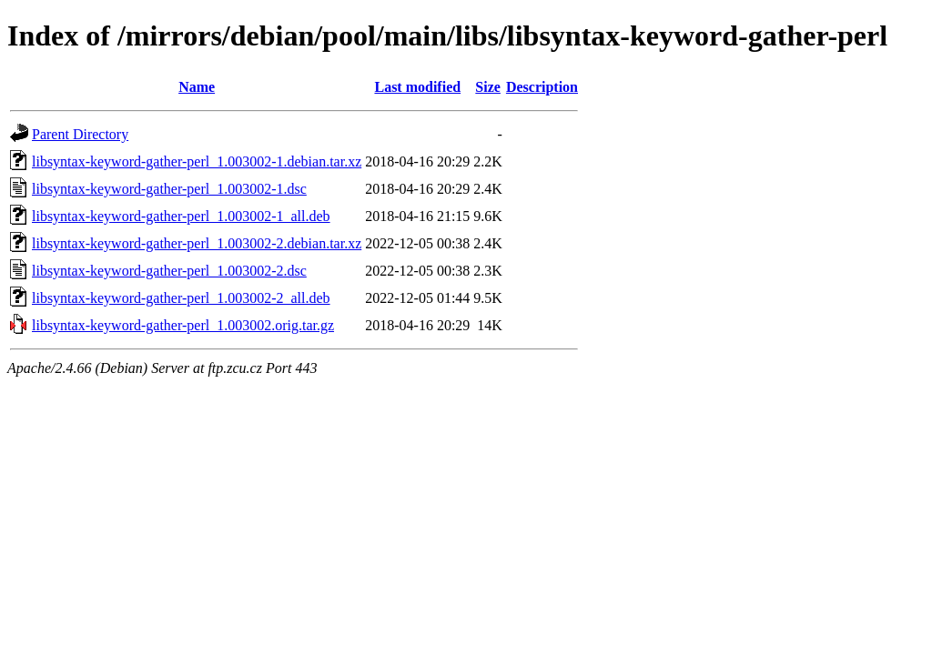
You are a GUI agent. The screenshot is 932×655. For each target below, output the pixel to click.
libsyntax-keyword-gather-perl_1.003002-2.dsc (169, 270)
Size (488, 87)
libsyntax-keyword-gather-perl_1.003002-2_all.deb (181, 298)
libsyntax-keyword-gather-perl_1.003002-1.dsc (169, 188)
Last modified (417, 87)
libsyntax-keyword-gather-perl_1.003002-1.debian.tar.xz (196, 161)
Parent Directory (80, 134)
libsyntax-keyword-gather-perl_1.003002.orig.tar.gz (183, 325)
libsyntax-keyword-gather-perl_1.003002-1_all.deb (181, 216)
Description (542, 87)
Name (196, 87)
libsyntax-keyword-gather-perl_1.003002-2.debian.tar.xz (196, 243)
